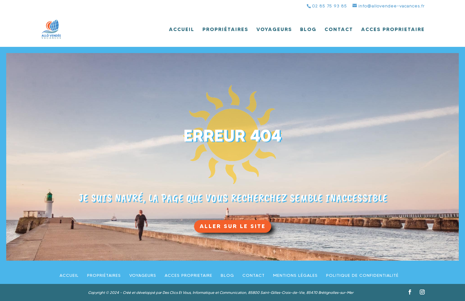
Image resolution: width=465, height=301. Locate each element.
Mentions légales (295, 275)
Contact (339, 29)
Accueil (181, 29)
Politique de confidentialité (362, 275)
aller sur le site (233, 226)
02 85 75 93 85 (329, 6)
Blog (308, 29)
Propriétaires (225, 29)
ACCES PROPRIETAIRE (393, 29)
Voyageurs (274, 29)
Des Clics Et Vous (176, 292)
